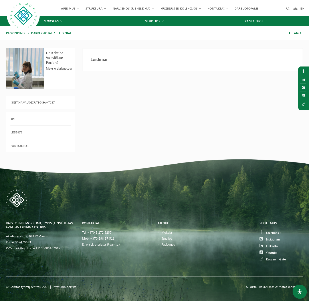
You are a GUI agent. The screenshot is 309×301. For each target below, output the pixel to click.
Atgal (296, 33)
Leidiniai (16, 132)
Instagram (269, 239)
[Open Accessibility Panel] (300, 292)
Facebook (269, 233)
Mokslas (166, 232)
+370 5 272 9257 (99, 232)
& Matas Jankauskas (289, 287)
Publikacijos (19, 146)
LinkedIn (268, 246)
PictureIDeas (266, 287)
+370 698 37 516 (102, 238)
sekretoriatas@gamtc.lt (104, 244)
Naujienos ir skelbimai (132, 8)
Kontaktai (216, 8)
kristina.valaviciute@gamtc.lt (32, 102)
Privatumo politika (64, 287)
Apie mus (68, 8)
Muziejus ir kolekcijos (179, 8)
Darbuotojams (246, 8)
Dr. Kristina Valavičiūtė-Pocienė (55, 57)
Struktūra (94, 8)
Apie (13, 119)
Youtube (268, 252)
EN (302, 8)
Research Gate (272, 259)
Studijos (166, 238)
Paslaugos (168, 244)
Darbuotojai (41, 33)
